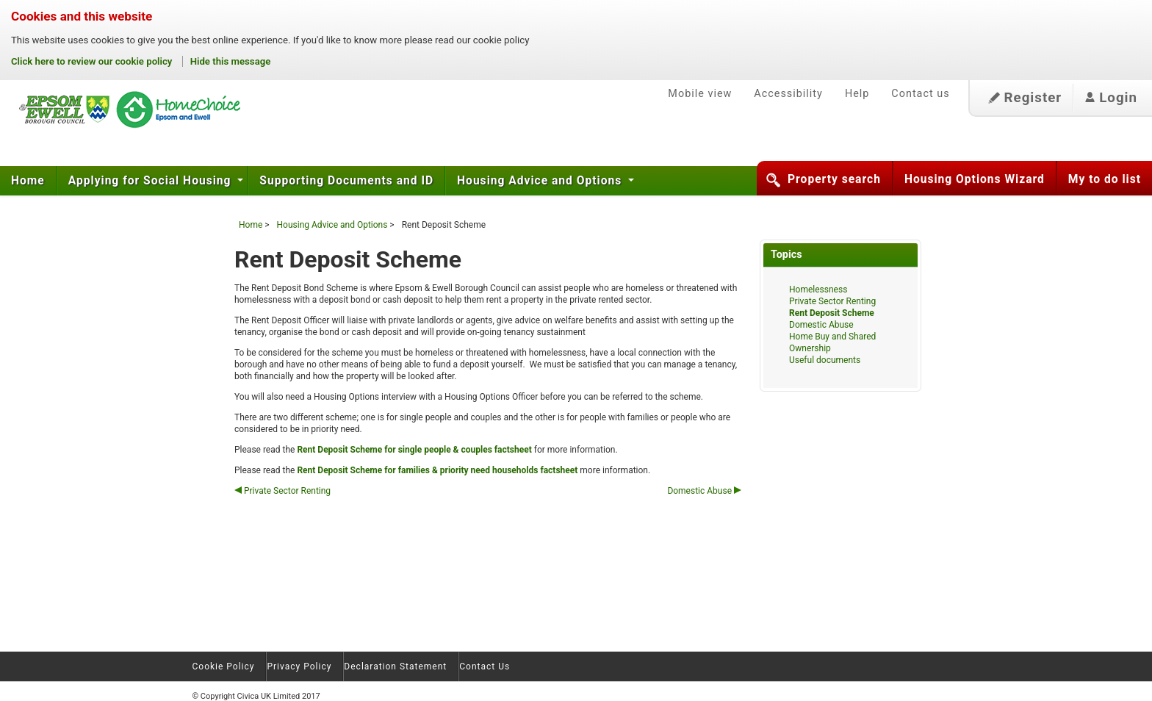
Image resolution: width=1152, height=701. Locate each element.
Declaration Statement (395, 666)
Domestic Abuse (704, 491)
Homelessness (818, 289)
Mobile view (700, 93)
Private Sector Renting (282, 491)
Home (28, 180)
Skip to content (0, 65)
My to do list (1104, 179)
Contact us (920, 93)
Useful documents (824, 360)
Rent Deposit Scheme (831, 313)
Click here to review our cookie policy (93, 61)
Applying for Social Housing (151, 180)
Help (857, 93)
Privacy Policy (299, 666)
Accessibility (788, 93)
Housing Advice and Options (541, 180)
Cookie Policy (223, 666)
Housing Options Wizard (974, 179)
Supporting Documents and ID (346, 180)
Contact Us (484, 666)
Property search (834, 179)
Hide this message (230, 61)
